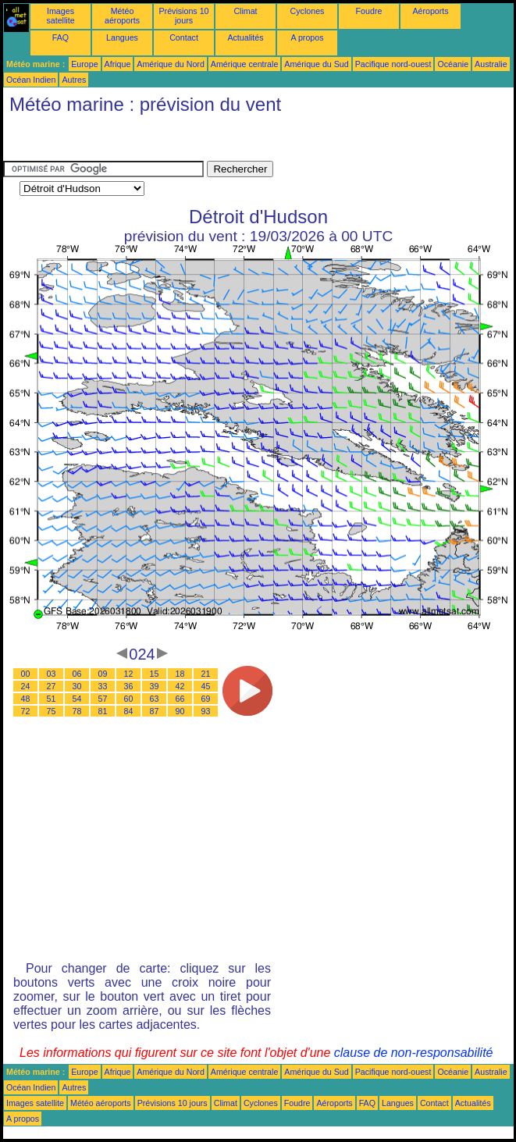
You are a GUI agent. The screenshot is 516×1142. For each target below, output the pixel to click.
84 (128, 711)
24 (25, 686)
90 (180, 711)
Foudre (369, 11)
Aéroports (430, 11)
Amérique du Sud (316, 64)
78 (77, 711)
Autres (74, 79)
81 (103, 711)
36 (128, 686)
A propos (306, 37)
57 (103, 698)
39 (154, 686)
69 (206, 698)
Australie (491, 64)
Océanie (452, 64)
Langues (122, 37)
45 (206, 686)
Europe (84, 64)
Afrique (118, 64)
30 (77, 686)
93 (206, 711)
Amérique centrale (244, 64)
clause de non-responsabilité (413, 1052)
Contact (183, 37)
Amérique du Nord (170, 64)
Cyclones (307, 11)
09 (103, 673)
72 (25, 711)
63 (154, 698)
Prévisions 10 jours (184, 15)
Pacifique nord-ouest (393, 64)
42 (180, 686)
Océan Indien (30, 79)
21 (206, 673)
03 (51, 673)
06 (77, 673)
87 (154, 711)
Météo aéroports (122, 15)
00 (25, 673)
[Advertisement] (128, 141)
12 (128, 673)
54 (77, 698)
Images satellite (60, 15)
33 (103, 686)
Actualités (245, 37)
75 (51, 711)
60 (128, 698)
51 (51, 698)
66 (180, 698)
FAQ (60, 37)
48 (25, 698)
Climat (245, 11)
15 (154, 673)
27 (51, 686)
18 (180, 673)
